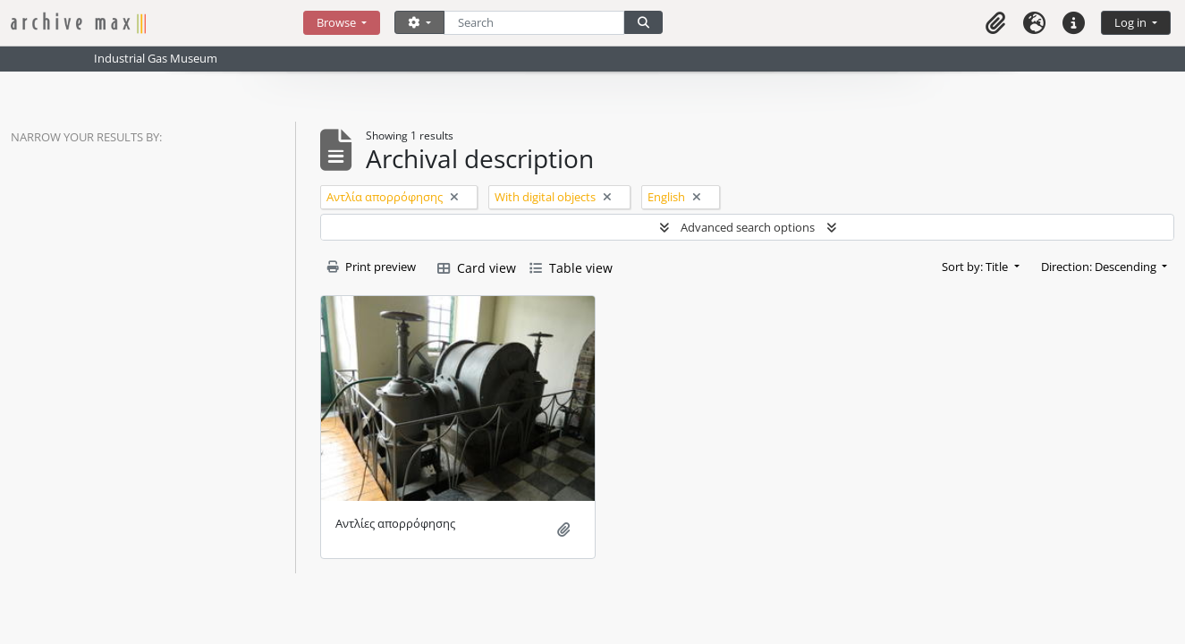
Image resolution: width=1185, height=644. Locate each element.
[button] (995, 22)
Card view (476, 267)
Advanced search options (747, 227)
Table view (571, 267)
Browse (338, 22)
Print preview (371, 266)
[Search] (534, 23)
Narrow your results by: (86, 137)
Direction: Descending (1100, 266)
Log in (1131, 22)
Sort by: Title (976, 266)
